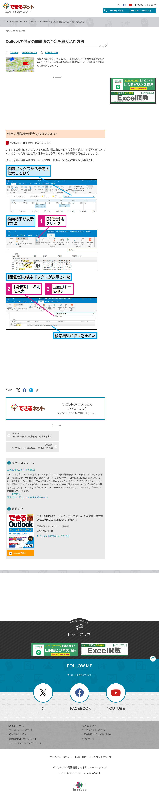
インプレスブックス (69, 762)
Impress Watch (92, 762)
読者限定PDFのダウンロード (22, 727)
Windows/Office (17, 21)
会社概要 (80, 746)
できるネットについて (145, 5)
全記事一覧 (88, 727)
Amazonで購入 (20, 542)
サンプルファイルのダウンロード (24, 732)
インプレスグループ (100, 746)
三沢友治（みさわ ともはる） (21, 458)
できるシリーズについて (19, 718)
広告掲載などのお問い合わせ (97, 723)
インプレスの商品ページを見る (53, 525)
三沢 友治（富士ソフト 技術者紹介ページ (27, 486)
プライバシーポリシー (59, 746)
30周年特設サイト (16, 723)
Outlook (32, 21)
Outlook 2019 (51, 52)
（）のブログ (13, 483)
